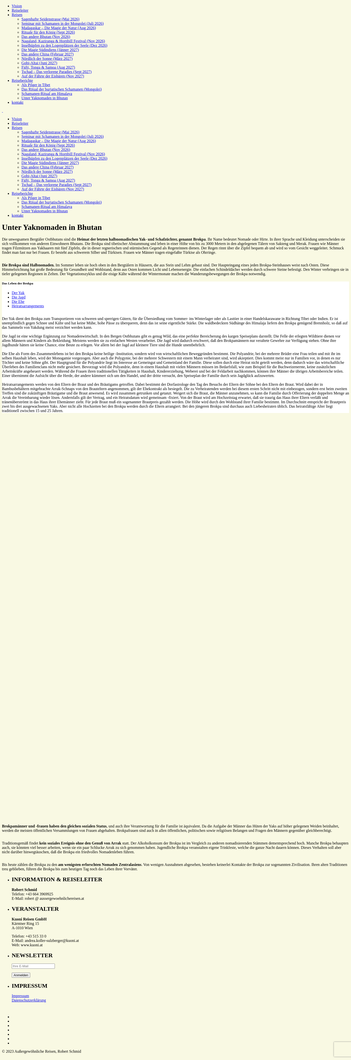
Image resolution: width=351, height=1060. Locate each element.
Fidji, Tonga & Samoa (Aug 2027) (48, 67)
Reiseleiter (20, 10)
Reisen (17, 15)
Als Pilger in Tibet (35, 85)
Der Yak (18, 293)
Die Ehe (18, 302)
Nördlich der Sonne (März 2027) (47, 58)
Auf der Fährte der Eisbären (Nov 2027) (52, 76)
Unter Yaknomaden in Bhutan (44, 98)
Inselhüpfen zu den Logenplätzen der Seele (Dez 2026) (64, 45)
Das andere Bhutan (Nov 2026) (45, 37)
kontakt (17, 102)
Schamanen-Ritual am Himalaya (46, 94)
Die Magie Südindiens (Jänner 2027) (50, 50)
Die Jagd (18, 297)
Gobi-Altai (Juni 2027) (39, 63)
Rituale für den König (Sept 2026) (48, 32)
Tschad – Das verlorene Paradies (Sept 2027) (56, 72)
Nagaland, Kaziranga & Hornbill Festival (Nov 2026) (63, 41)
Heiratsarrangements (28, 306)
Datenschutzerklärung (29, 1000)
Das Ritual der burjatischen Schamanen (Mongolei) (61, 89)
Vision (17, 6)
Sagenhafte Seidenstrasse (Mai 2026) (50, 19)
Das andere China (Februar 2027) (47, 54)
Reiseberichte (22, 80)
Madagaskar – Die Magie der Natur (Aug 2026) (58, 28)
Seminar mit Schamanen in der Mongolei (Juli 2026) (62, 23)
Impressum (20, 996)
